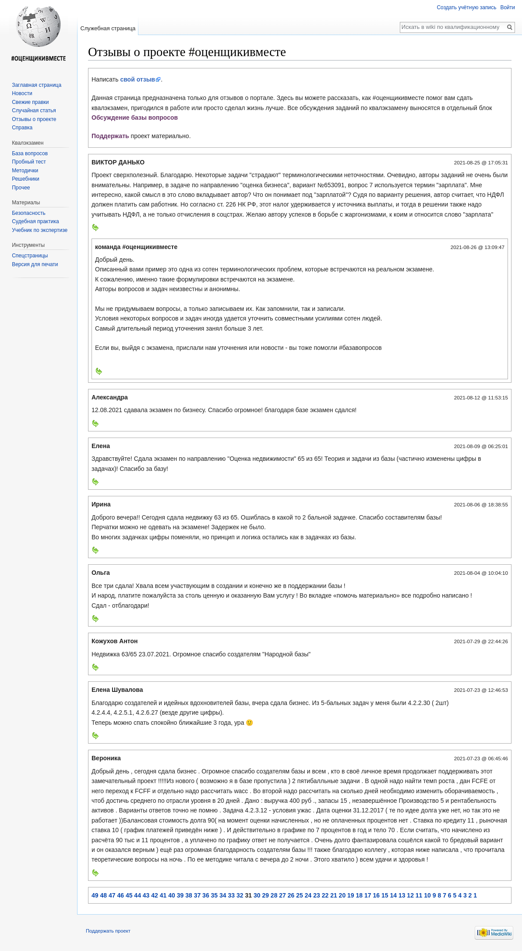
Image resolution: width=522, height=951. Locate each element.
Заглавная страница (36, 85)
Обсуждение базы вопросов (135, 117)
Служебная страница (107, 28)
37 (197, 895)
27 (282, 895)
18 (359, 895)
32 (239, 895)
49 (95, 895)
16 (376, 895)
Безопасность (29, 213)
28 (274, 895)
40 (171, 895)
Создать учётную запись (466, 7)
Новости (22, 93)
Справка (22, 128)
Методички (25, 170)
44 (137, 895)
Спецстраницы (30, 256)
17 (367, 895)
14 (393, 895)
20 (342, 895)
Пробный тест (29, 162)
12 (410, 895)
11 (419, 895)
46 (120, 895)
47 (112, 895)
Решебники (25, 179)
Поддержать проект (108, 930)
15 (384, 895)
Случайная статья (34, 110)
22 (325, 895)
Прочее (21, 188)
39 (180, 895)
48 (103, 895)
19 (350, 895)
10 (427, 895)
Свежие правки (30, 102)
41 (163, 895)
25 (299, 895)
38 (188, 895)
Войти (507, 7)
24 (308, 895)
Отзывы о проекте (34, 119)
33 (231, 895)
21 (333, 895)
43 (146, 895)
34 (222, 895)
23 (316, 895)
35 (214, 895)
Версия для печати (35, 264)
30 (257, 895)
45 (129, 895)
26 (291, 895)
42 (154, 895)
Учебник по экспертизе (39, 230)
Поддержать (111, 135)
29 (265, 895)
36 (205, 895)
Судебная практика (35, 221)
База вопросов (30, 153)
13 (402, 895)
